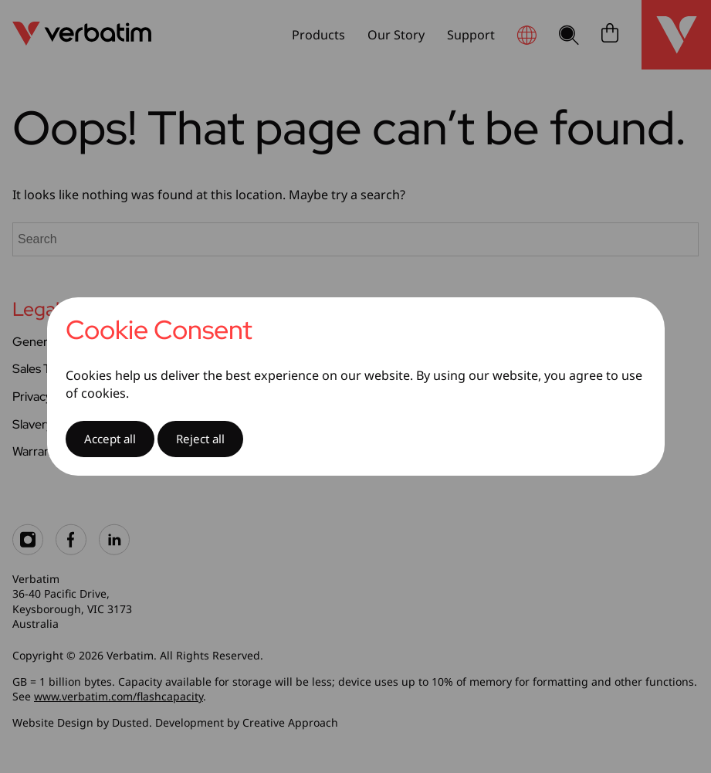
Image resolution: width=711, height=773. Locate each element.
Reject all (200, 438)
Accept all (110, 438)
